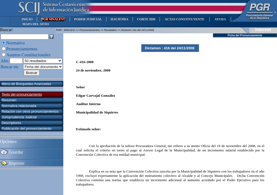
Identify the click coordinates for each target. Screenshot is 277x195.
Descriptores (11, 123)
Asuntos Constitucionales (28, 55)
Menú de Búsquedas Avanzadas (26, 84)
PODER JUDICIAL (88, 19)
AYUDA (220, 19)
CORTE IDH (146, 19)
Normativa (15, 43)
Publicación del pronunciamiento (26, 128)
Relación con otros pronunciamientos (30, 111)
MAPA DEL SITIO (36, 24)
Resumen (9, 100)
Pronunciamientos (22, 49)
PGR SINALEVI (53, 19)
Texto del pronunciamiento (22, 94)
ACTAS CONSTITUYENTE (184, 19)
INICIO (27, 19)
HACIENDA (119, 19)
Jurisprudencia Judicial (19, 117)
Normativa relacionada (19, 106)
